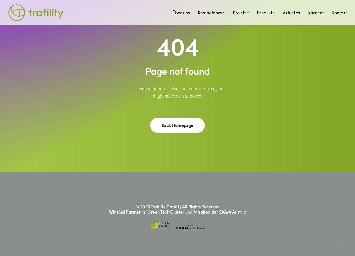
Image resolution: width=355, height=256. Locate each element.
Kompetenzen (211, 13)
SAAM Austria (232, 212)
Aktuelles (291, 13)
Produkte (266, 13)
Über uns (181, 13)
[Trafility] (36, 12)
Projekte (241, 13)
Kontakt (339, 13)
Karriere (316, 13)
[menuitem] (182, 12)
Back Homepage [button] (177, 125)
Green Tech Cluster (165, 212)
